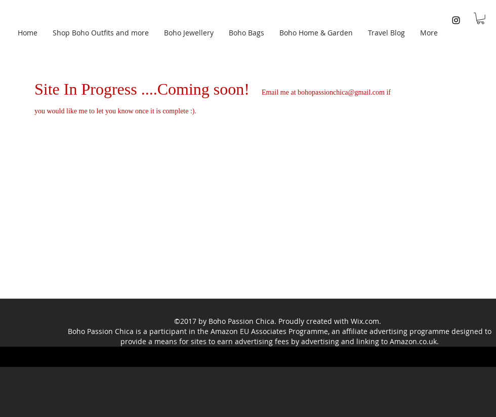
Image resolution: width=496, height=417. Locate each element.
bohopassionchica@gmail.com (341, 92)
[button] (480, 18)
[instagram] (456, 20)
